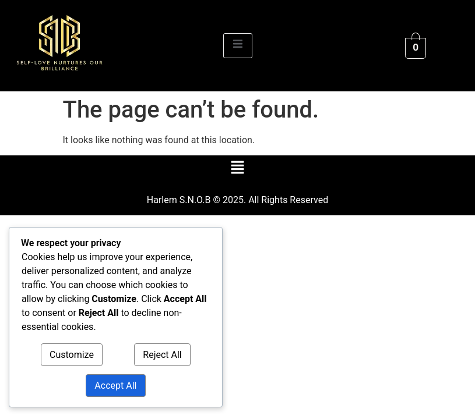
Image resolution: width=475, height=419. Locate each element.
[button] (237, 168)
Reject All (162, 354)
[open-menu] (237, 45)
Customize (72, 354)
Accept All (115, 385)
